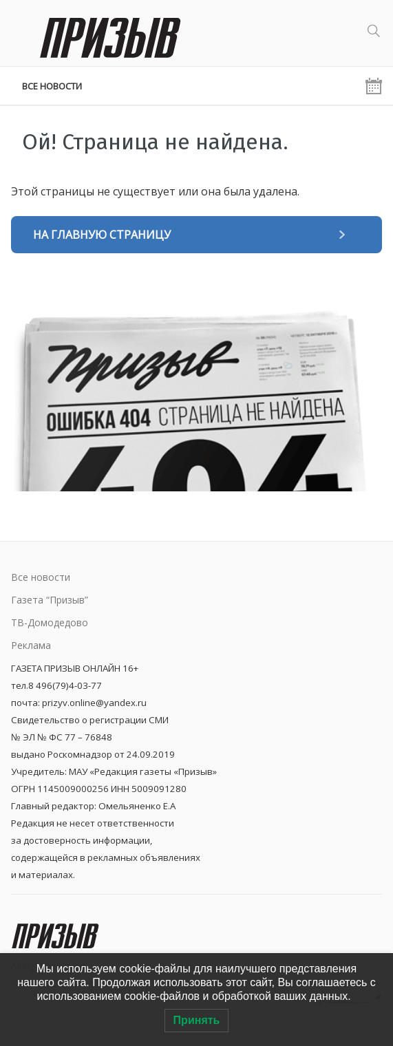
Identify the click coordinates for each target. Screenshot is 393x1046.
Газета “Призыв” (49, 599)
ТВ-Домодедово (49, 622)
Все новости (52, 86)
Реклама (31, 645)
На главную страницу (102, 234)
